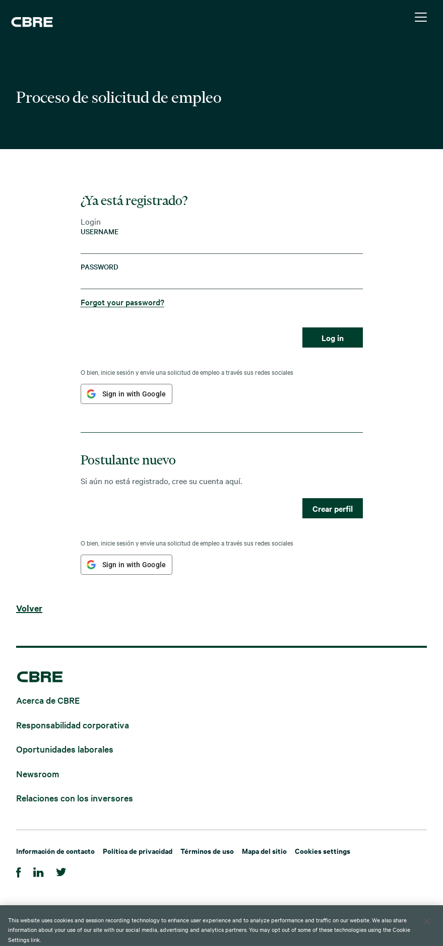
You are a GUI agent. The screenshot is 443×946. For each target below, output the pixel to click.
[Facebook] (18, 870)
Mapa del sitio (264, 850)
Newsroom (37, 773)
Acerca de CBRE (48, 700)
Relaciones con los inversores (74, 797)
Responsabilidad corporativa (72, 724)
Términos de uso (207, 850)
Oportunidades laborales (64, 749)
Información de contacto (55, 850)
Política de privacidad (137, 850)
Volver (29, 608)
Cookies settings (322, 850)
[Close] (427, 932)
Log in (333, 337)
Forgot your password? (122, 301)
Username (99, 231)
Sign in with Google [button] (134, 394)
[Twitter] (61, 870)
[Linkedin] (38, 870)
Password (99, 267)
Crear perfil (332, 508)
